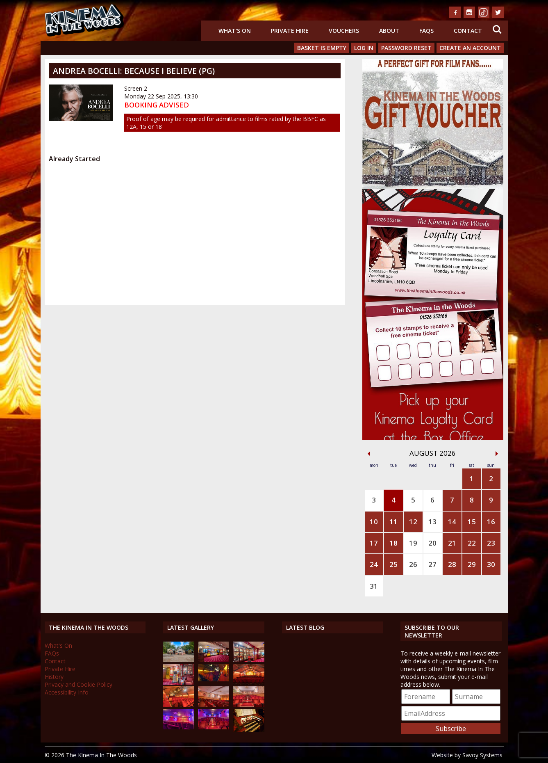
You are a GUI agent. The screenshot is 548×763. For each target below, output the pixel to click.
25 (393, 564)
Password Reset (406, 48)
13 (432, 521)
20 (432, 543)
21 (452, 543)
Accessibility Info (67, 692)
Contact (468, 30)
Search (497, 30)
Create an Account (470, 48)
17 (374, 543)
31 (374, 586)
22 (472, 543)
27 (432, 564)
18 (393, 543)
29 (472, 564)
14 (452, 521)
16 (491, 521)
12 (413, 521)
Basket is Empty (321, 48)
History (54, 677)
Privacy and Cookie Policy (78, 684)
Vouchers (344, 30)
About (389, 30)
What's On (234, 30)
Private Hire (290, 30)
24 (374, 564)
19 (413, 543)
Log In (363, 48)
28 (452, 564)
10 (374, 521)
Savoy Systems (482, 755)
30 (491, 564)
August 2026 (432, 453)
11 (393, 521)
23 (491, 543)
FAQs (426, 30)
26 (413, 564)
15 (472, 521)
